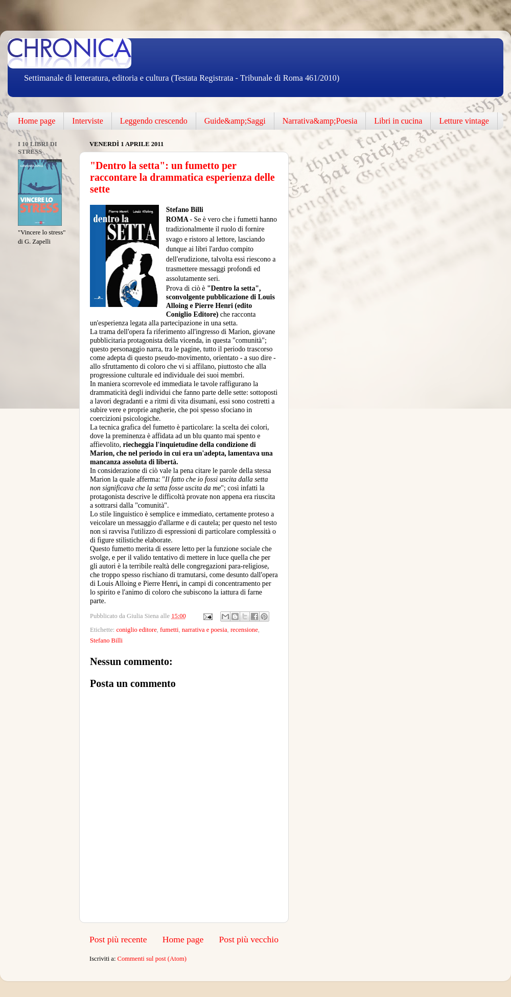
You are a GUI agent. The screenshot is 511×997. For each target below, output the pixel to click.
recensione (244, 629)
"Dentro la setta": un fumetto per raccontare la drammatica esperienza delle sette (182, 177)
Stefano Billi (106, 640)
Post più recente (118, 939)
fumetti (169, 629)
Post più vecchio (248, 939)
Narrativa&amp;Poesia (320, 120)
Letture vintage (464, 120)
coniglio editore (136, 629)
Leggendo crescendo (154, 120)
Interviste (87, 120)
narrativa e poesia (204, 629)
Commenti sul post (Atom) (152, 958)
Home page (36, 120)
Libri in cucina (398, 120)
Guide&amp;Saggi (235, 120)
